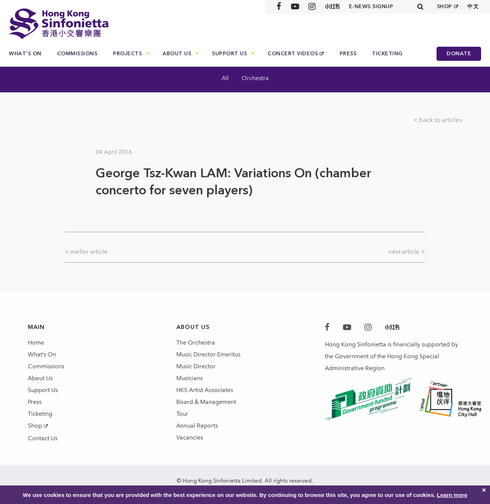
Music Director (196, 366)
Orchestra (255, 78)
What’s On (25, 53)
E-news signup (371, 6)
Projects (127, 53)
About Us (177, 53)
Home (36, 342)
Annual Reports (197, 425)
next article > (406, 251)
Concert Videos (293, 53)
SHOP (444, 6)
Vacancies (189, 437)
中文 (473, 6)
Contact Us (43, 438)
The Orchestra (195, 342)
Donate (459, 53)
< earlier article (86, 251)
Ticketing (387, 53)
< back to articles (438, 119)
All (225, 78)
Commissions (77, 53)
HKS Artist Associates (204, 389)
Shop (35, 425)
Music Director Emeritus (208, 354)
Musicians (189, 378)
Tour (182, 413)
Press (348, 53)
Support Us (229, 53)
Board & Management (206, 401)
